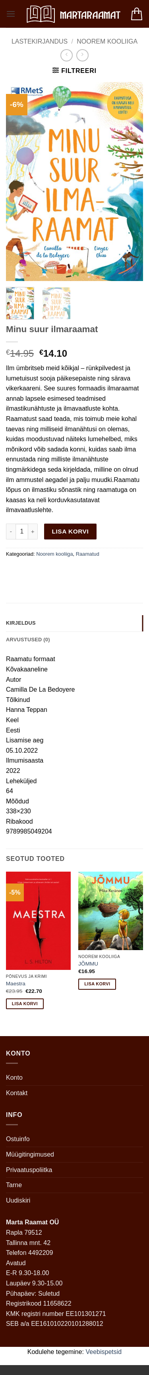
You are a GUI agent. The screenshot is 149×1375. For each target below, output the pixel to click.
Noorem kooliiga (107, 41)
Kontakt (16, 1093)
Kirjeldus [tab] (21, 623)
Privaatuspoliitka (29, 1170)
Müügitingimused (30, 1154)
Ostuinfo (18, 1139)
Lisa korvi (70, 531)
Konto (14, 1077)
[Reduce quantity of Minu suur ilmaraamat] (10, 531)
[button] (10, 13)
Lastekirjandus (40, 41)
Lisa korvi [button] (25, 1003)
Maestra (15, 984)
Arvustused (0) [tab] (28, 640)
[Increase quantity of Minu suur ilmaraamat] (33, 531)
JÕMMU (88, 964)
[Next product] (66, 55)
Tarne (14, 1185)
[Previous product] (82, 55)
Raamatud (87, 554)
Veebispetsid (104, 1351)
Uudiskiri (18, 1200)
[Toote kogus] (21, 531)
